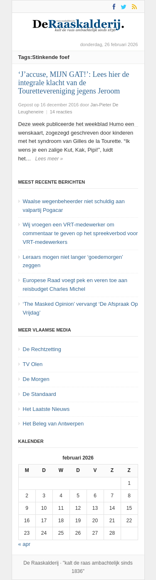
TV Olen (33, 364)
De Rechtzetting (42, 349)
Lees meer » (49, 159)
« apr (24, 544)
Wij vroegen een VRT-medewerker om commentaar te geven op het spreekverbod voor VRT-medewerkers (80, 233)
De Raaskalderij (41, 563)
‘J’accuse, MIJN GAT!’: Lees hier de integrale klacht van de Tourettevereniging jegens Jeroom (73, 82)
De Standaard (39, 394)
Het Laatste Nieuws (46, 409)
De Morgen (36, 379)
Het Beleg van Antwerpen (53, 423)
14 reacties (61, 111)
